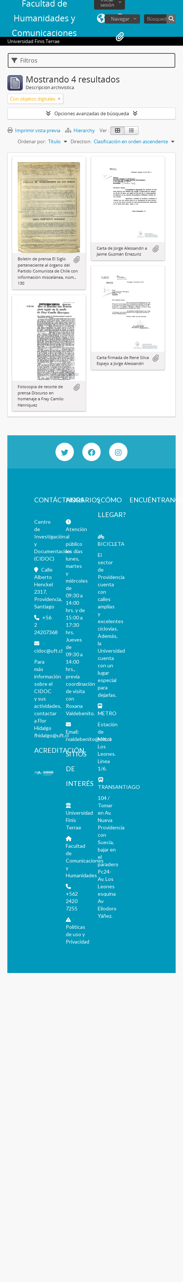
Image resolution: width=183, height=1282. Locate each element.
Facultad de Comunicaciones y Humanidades (85, 860)
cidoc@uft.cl (48, 650)
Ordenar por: (32, 141)
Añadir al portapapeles (76, 259)
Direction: (81, 141)
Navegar (120, 18)
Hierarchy (80, 130)
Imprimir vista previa (33, 130)
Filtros (24, 60)
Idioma (101, 18)
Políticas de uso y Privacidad (77, 934)
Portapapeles (120, 37)
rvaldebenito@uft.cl (88, 739)
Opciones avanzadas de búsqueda (91, 113)
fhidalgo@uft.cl (51, 735)
